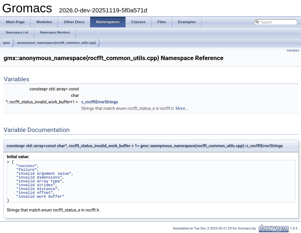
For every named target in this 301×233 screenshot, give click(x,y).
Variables (293, 50)
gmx (6, 42)
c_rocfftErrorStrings (99, 102)
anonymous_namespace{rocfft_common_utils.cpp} (56, 42)
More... (182, 108)
